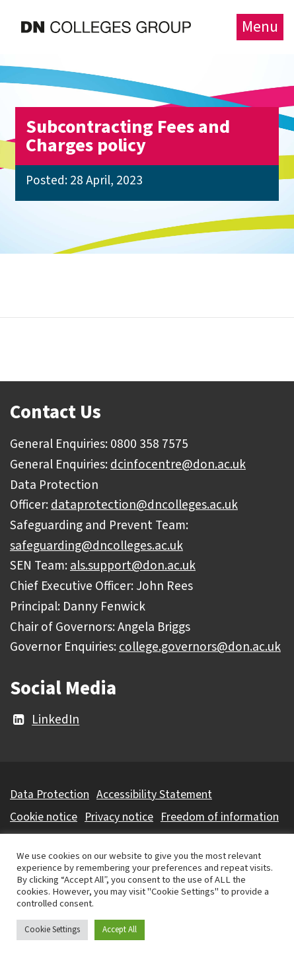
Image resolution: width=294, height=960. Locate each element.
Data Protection (49, 794)
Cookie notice (43, 817)
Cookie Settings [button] (52, 930)
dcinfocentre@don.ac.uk (178, 464)
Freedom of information (220, 817)
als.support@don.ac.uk (133, 565)
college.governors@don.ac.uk (200, 647)
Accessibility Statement (154, 794)
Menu (260, 26)
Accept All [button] (119, 930)
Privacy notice (119, 817)
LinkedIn (44, 720)
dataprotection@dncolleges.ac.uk (144, 505)
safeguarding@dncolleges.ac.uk (96, 545)
